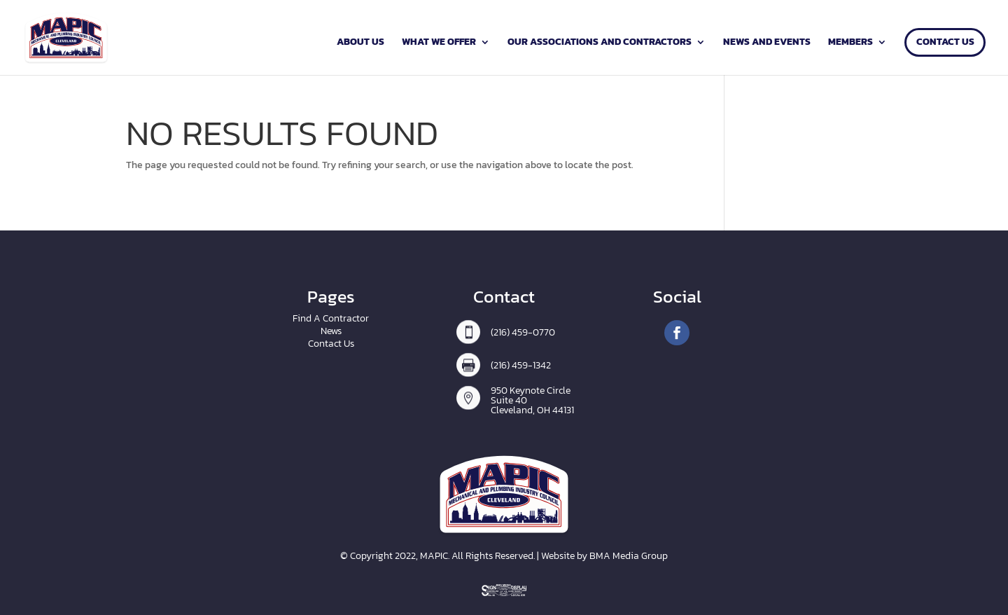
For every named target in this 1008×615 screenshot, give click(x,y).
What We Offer (439, 43)
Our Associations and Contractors (599, 43)
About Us (360, 43)
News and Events (767, 43)
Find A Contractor (331, 318)
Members (850, 43)
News (331, 331)
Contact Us (945, 43)
